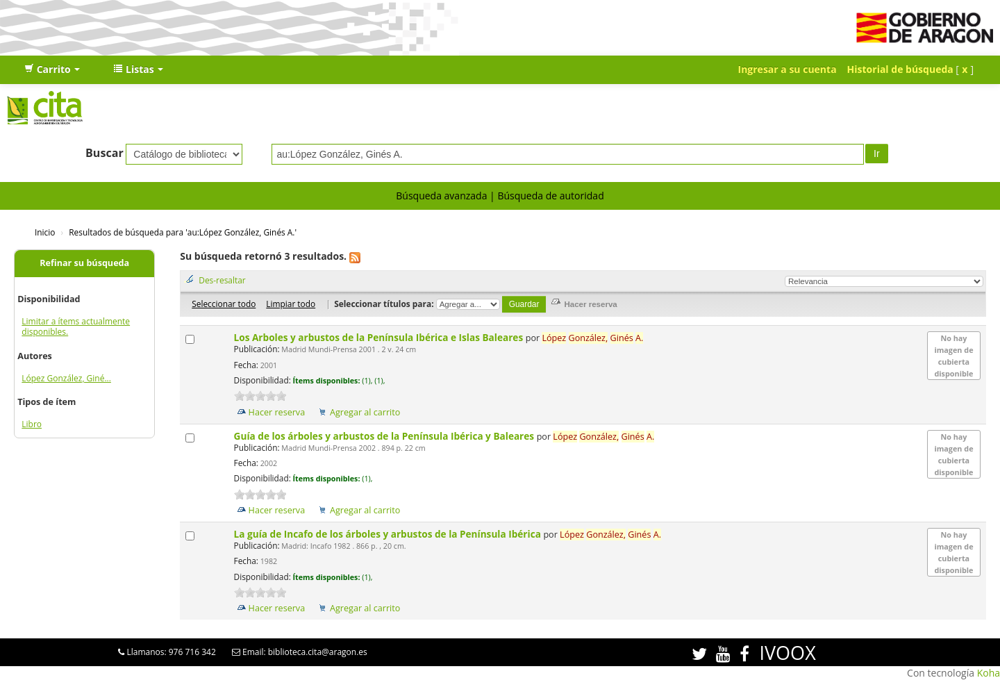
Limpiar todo (290, 303)
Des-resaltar (222, 279)
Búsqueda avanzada (441, 195)
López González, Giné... (66, 378)
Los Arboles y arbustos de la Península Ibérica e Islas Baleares (380, 337)
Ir (877, 153)
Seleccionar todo (224, 303)
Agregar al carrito (365, 412)
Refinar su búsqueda (84, 263)
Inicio (45, 232)
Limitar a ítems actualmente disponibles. (76, 326)
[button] (52, 69)
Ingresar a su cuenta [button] (787, 69)
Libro (32, 424)
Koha (988, 672)
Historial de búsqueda (900, 69)
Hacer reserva (277, 412)
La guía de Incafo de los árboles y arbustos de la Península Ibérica (389, 533)
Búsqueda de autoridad (550, 195)
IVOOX (787, 652)
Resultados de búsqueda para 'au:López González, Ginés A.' (183, 232)
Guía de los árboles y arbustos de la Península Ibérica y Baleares (385, 435)
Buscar (104, 153)
